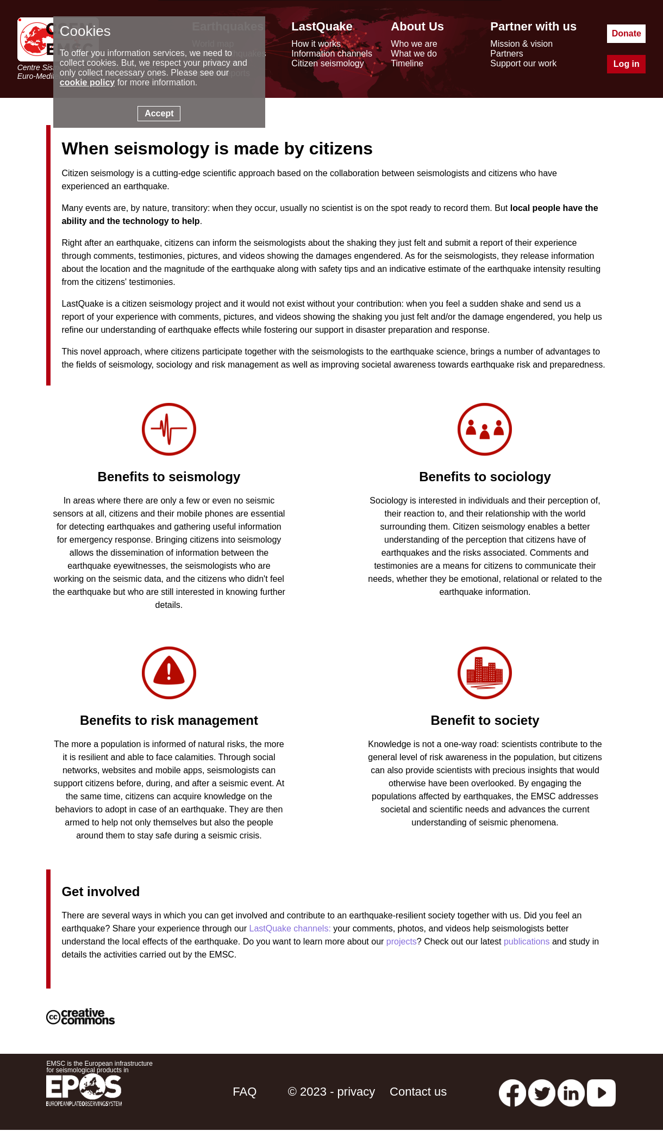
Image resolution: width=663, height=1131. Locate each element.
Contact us (418, 1091)
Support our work (523, 63)
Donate (626, 33)
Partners (506, 53)
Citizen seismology (327, 63)
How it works (316, 43)
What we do (413, 53)
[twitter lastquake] (541, 1091)
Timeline (407, 63)
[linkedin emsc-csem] (571, 1091)
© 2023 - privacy (332, 1091)
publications (527, 941)
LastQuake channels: (290, 928)
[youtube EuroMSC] (601, 1091)
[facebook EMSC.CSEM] (512, 1091)
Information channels (331, 53)
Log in (627, 64)
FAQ (245, 1091)
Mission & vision (521, 43)
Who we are (414, 43)
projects (401, 941)
